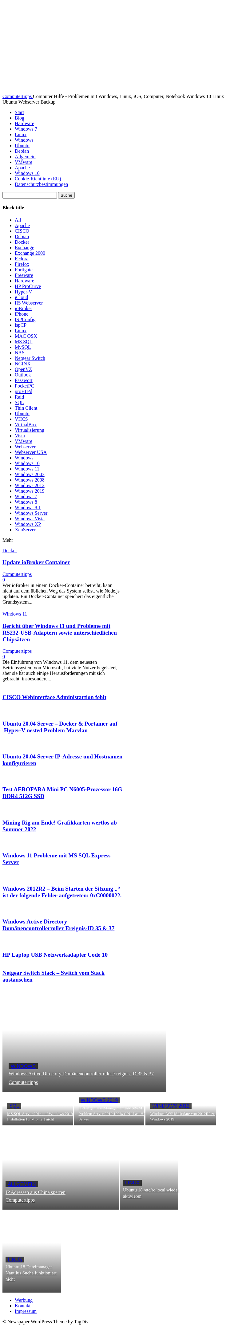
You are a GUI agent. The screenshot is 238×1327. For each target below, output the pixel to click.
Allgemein (25, 156)
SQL (19, 402)
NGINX (23, 363)
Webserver (25, 446)
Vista (20, 435)
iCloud (21, 297)
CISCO (22, 231)
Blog (19, 117)
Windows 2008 (30, 479)
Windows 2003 (30, 474)
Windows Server (31, 513)
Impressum (26, 1311)
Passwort (24, 380)
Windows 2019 (30, 491)
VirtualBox (26, 424)
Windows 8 (26, 502)
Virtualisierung (29, 430)
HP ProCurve (28, 286)
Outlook (23, 374)
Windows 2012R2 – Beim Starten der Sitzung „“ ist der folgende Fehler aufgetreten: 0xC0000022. (62, 892)
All (18, 219)
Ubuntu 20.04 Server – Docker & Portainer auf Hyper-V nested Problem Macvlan (59, 727)
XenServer (25, 529)
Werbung (24, 1300)
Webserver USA (31, 452)
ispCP (20, 325)
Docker (22, 242)
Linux (20, 134)
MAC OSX (26, 336)
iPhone (21, 314)
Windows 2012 (30, 485)
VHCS (21, 419)
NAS (20, 352)
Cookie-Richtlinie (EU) (38, 178)
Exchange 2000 (30, 253)
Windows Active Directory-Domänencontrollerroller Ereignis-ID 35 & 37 (58, 924)
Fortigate (24, 269)
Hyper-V (23, 291)
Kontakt (23, 1305)
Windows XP (28, 524)
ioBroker (23, 308)
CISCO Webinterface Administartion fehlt (54, 697)
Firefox (22, 264)
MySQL (23, 347)
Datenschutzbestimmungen (41, 184)
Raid (19, 397)
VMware (23, 162)
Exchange (24, 247)
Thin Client (26, 408)
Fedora (21, 258)
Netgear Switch (30, 358)
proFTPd (23, 391)
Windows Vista (30, 518)
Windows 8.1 (28, 507)
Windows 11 (27, 468)
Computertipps (17, 574)
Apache (22, 167)
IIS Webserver (29, 302)
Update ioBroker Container (36, 562)
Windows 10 (27, 173)
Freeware (24, 275)
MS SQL (23, 341)
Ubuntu (22, 145)
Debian (22, 151)
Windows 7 (26, 129)
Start (19, 112)
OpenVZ (23, 369)
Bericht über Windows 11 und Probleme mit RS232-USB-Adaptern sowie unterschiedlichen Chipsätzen (59, 633)
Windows (24, 140)
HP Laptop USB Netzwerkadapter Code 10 (55, 954)
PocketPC (24, 385)
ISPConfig (25, 319)
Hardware (24, 123)
